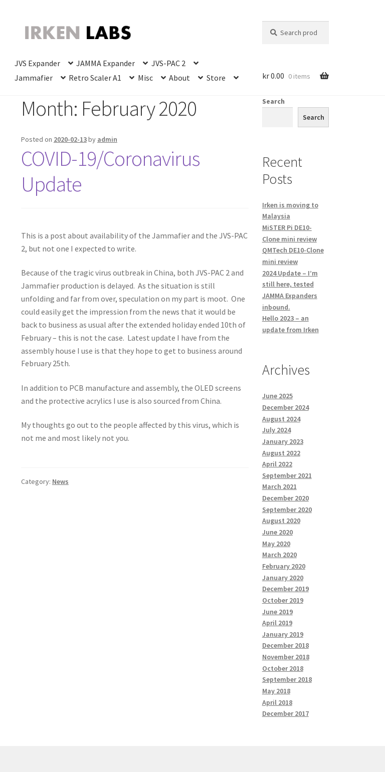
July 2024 (276, 429)
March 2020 (279, 554)
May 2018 (276, 690)
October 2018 (282, 668)
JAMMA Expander (105, 63)
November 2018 (285, 656)
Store (216, 78)
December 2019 (285, 588)
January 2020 (282, 577)
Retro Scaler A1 (95, 78)
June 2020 (277, 532)
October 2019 (282, 600)
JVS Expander (37, 63)
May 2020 (276, 543)
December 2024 (285, 407)
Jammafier (34, 78)
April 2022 (277, 463)
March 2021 (279, 486)
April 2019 (277, 622)
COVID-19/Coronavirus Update (110, 171)
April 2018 (277, 702)
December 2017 (285, 713)
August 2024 (281, 418)
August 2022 (281, 452)
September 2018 (287, 679)
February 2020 (283, 566)
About (179, 78)
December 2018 (285, 645)
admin (107, 139)
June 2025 (277, 395)
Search (273, 101)
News (60, 481)
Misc (145, 78)
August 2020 (281, 520)
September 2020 (287, 509)
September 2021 (287, 475)
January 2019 (282, 634)
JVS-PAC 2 (168, 63)
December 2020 (285, 497)
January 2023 (282, 441)
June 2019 (277, 611)
